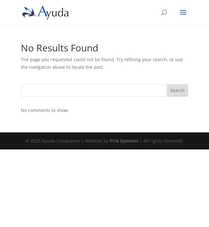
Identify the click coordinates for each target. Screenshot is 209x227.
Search (177, 90)
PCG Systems (124, 141)
